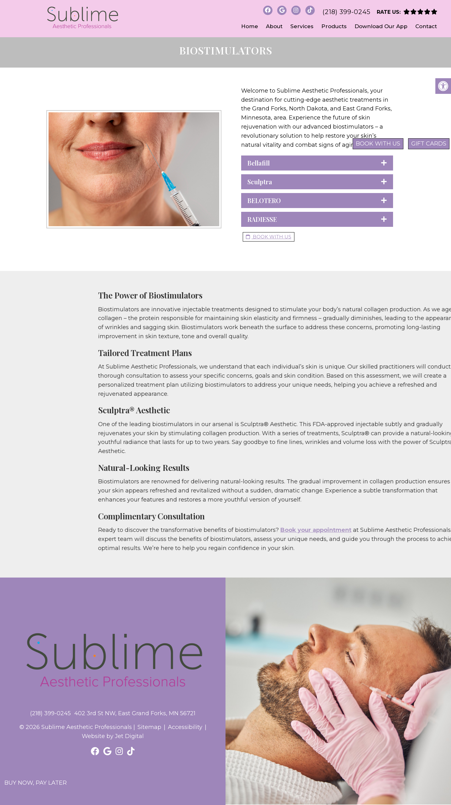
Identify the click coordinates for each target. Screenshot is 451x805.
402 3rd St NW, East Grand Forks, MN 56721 (134, 713)
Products (334, 26)
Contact (426, 26)
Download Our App (381, 26)
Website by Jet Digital (113, 736)
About (274, 26)
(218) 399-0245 (347, 12)
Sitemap (149, 727)
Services (302, 26)
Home (249, 26)
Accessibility (185, 727)
